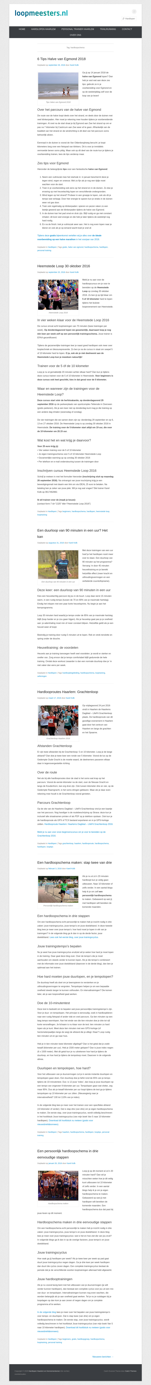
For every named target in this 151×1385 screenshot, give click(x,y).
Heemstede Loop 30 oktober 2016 (63, 266)
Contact (127, 29)
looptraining (42, 515)
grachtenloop (68, 843)
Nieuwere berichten (103, 1357)
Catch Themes (130, 1371)
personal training (44, 250)
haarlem (77, 843)
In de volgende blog (46, 1312)
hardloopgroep (83, 1339)
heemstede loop (103, 511)
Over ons (75, 35)
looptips (50, 847)
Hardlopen (52, 247)
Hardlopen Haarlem (43, 29)
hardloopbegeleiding (71, 673)
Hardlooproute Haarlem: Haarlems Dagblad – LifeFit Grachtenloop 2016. (78, 824)
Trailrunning (108, 29)
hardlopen (103, 247)
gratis (65, 247)
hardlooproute (88, 843)
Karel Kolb (74, 65)
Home (22, 29)
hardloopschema (91, 247)
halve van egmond (75, 247)
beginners (67, 511)
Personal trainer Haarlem (77, 29)
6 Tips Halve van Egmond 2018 (61, 59)
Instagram (134, 11)
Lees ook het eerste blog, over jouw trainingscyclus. (74, 937)
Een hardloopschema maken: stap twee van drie (74, 863)
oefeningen (42, 676)
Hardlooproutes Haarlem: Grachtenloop (67, 692)
